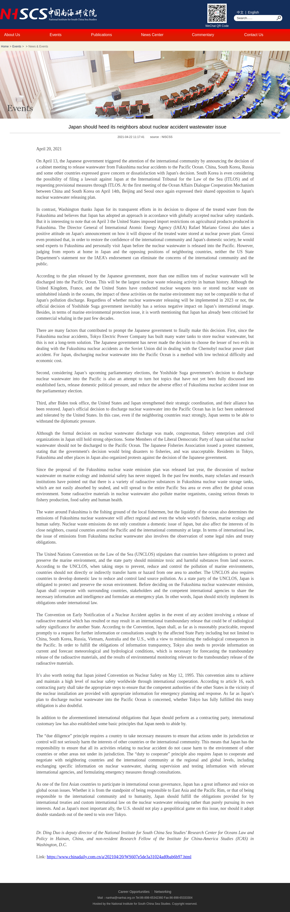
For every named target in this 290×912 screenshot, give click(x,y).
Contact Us (253, 35)
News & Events (38, 46)
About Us (12, 35)
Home (5, 46)
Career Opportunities (134, 892)
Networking (162, 892)
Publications (101, 35)
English (253, 12)
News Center (152, 35)
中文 (240, 12)
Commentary (203, 35)
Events (56, 35)
